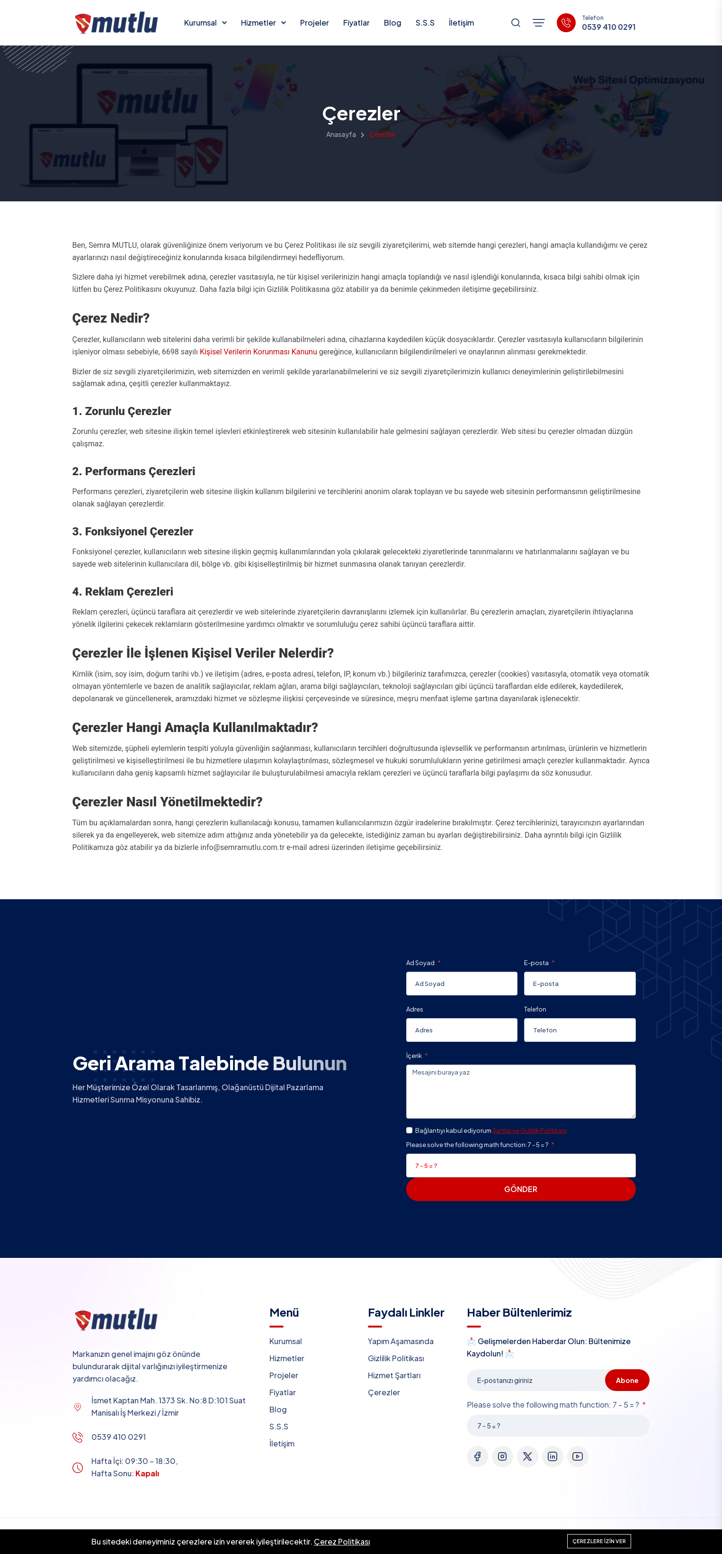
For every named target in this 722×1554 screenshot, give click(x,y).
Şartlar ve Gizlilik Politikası (529, 1130)
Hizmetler (259, 22)
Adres (414, 1009)
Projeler (314, 22)
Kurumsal (201, 22)
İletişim (461, 22)
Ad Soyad (421, 963)
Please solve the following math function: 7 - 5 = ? (477, 1144)
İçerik (414, 1055)
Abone (627, 1380)
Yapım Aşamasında (401, 1341)
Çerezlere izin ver (599, 1541)
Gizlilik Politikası (396, 1358)
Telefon (535, 1009)
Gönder (520, 1189)
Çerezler (384, 1392)
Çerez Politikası (342, 1541)
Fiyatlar (356, 22)
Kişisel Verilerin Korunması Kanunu (258, 351)
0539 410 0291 (609, 27)
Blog (392, 22)
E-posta (537, 963)
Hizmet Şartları (394, 1375)
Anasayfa (341, 134)
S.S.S (425, 22)
